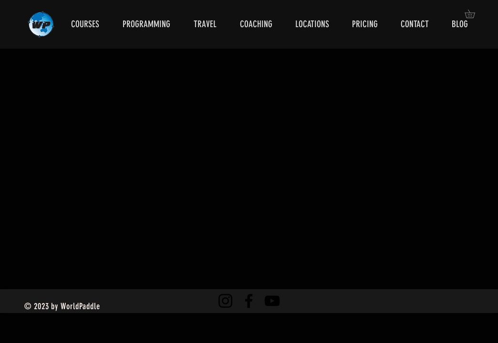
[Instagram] (225, 301)
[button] (474, 14)
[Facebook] (248, 301)
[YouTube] (272, 301)
